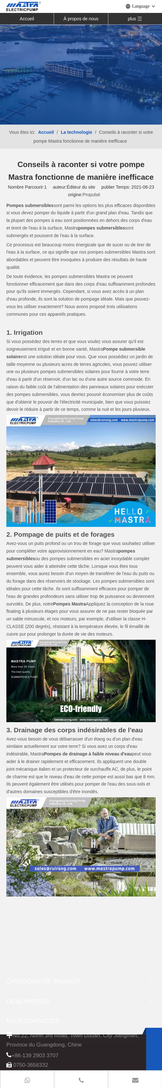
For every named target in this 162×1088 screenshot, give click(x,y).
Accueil (27, 18)
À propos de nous (81, 18)
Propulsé (91, 194)
